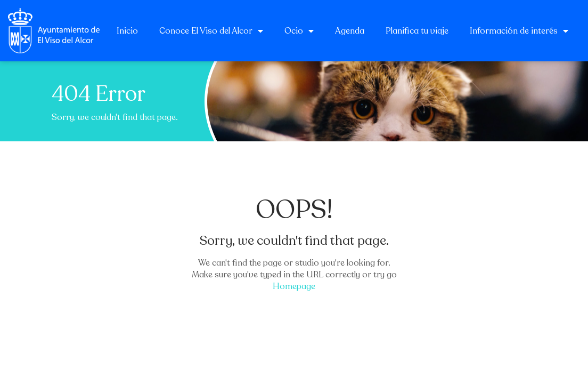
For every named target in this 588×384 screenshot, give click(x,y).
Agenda (349, 31)
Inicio (127, 31)
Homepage (294, 286)
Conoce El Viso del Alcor (211, 31)
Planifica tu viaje (417, 31)
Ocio (299, 31)
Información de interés (519, 31)
